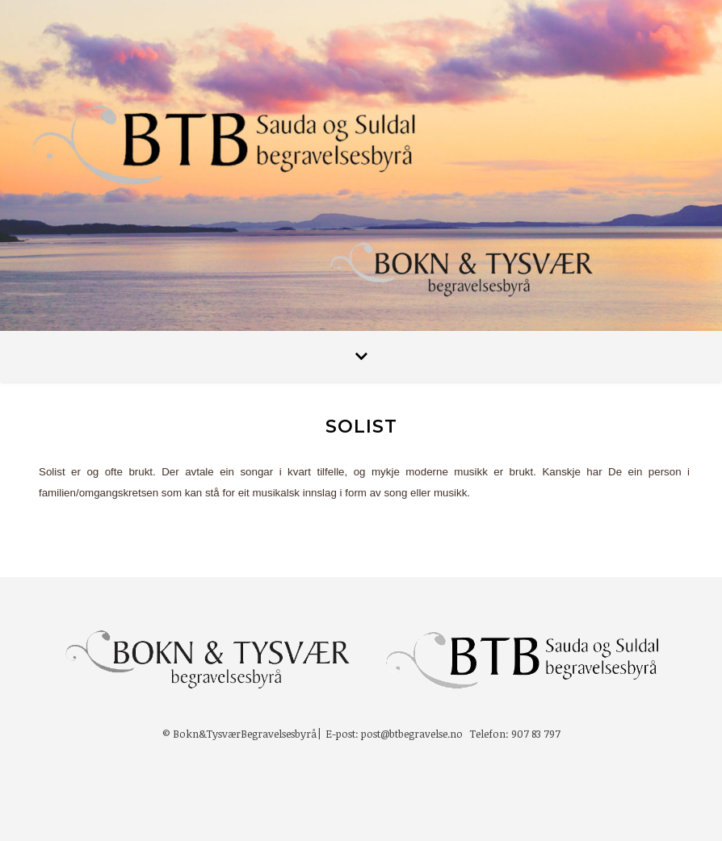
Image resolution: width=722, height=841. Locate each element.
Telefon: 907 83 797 (514, 733)
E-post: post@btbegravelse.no (394, 733)
